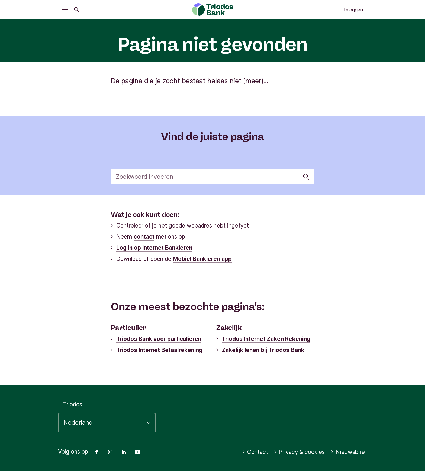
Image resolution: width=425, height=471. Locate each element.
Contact (255, 451)
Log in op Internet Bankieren (154, 247)
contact (144, 236)
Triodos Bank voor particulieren (158, 338)
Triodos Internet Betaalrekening (159, 350)
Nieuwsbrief (348, 451)
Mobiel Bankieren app (202, 258)
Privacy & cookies (299, 451)
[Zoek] (212, 176)
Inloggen (353, 9)
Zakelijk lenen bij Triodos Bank (263, 350)
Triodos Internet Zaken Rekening (266, 338)
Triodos (72, 404)
